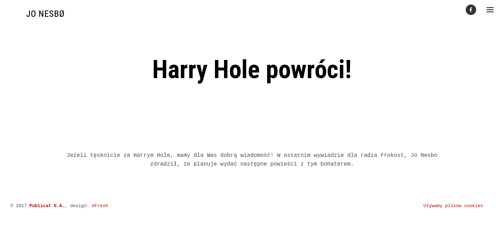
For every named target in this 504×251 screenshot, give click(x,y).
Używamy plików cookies (453, 205)
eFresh (100, 205)
